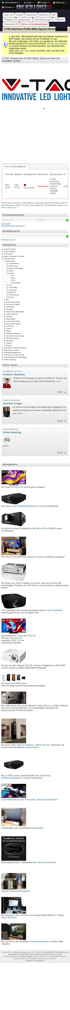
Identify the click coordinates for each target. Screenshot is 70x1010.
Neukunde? (6, 224)
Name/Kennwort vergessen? (13, 226)
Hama (13, 278)
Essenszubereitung (13, 302)
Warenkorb (11, 24)
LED (10, 285)
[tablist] (35, 181)
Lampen (11, 273)
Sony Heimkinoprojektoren (23, 506)
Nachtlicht (12, 292)
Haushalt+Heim (9, 259)
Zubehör (9, 343)
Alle (12, 276)
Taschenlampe (13, 295)
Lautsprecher (24, 19)
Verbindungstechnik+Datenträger (15, 357)
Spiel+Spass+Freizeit (11, 350)
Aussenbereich (13, 264)
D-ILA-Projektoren (53, 610)
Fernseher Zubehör (13, 304)
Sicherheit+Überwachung (15, 336)
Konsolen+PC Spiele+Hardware (15, 348)
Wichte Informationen (57, 44)
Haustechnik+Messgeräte (15, 312)
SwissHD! (38, 828)
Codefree (59, 19)
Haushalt (9, 309)
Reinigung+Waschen (13, 333)
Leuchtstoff (12, 290)
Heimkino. (12, 917)
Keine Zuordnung (10, 360)
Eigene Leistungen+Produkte (14, 256)
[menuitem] (11, 2)
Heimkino (44, 15)
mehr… (59, 381)
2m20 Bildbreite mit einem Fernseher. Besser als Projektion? (29, 800)
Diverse (11, 297)
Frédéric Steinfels (14, 374)
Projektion (9, 19)
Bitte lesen (25, 51)
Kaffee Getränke (12, 314)
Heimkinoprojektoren (39, 941)
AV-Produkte (8, 254)
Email (60, 392)
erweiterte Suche (8, 240)
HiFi (54, 15)
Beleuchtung (10, 261)
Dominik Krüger (12, 403)
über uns (8, 15)
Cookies (29, 956)
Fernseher (31, 15)
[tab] (15, 166)
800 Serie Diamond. (47, 862)
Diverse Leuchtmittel (15, 268)
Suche (19, 15)
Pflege (8, 331)
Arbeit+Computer (10, 249)
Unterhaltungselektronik (12, 353)
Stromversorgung (12, 338)
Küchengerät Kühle (13, 321)
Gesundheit (10, 307)
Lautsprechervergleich (19, 891)
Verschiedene (16, 283)
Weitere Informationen (35, 961)
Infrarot (11, 271)
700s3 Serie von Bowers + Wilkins (26, 745)
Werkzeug (9, 341)
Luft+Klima (10, 326)
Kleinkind (9, 316)
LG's (20, 638)
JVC (3, 610)
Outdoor (9, 329)
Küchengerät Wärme (13, 324)
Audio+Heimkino (9, 252)
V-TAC (13, 280)
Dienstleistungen (42, 19)
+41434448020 (48, 952)
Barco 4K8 (41, 528)
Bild (7, 300)
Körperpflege (10, 319)
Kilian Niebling (12, 432)
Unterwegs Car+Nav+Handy (14, 355)
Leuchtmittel (12, 287)
